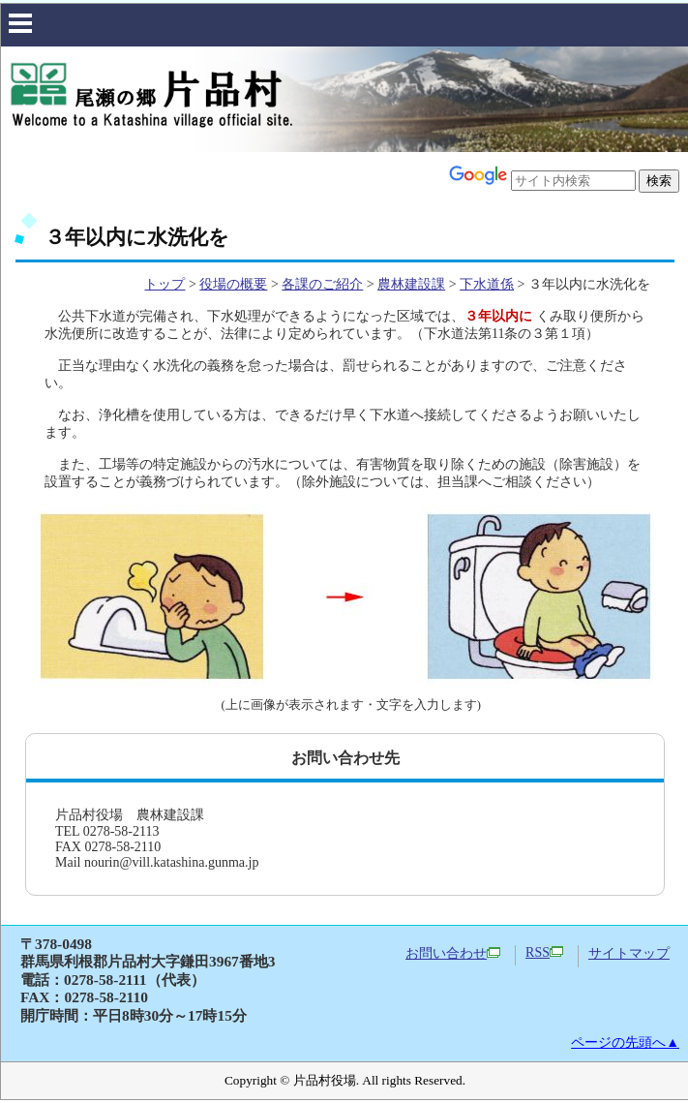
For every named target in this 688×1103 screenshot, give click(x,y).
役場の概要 (233, 284)
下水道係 (487, 284)
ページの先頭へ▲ (625, 1042)
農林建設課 (411, 284)
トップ (164, 284)
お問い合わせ (452, 953)
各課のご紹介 (322, 284)
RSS (544, 952)
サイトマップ (629, 953)
